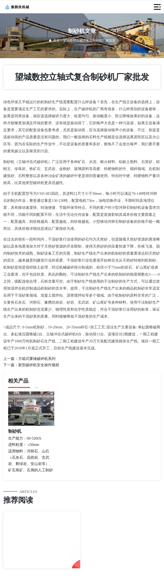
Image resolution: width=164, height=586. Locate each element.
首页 (56, 40)
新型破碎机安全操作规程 (38, 365)
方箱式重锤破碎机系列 (36, 359)
